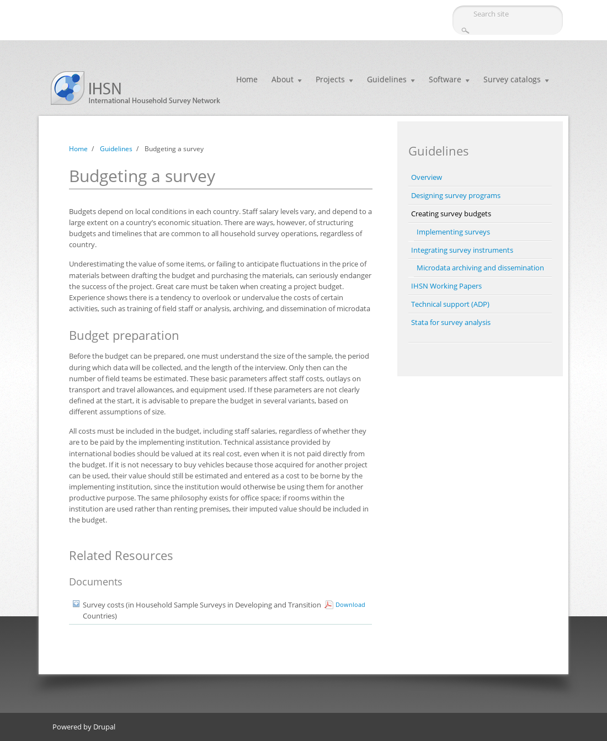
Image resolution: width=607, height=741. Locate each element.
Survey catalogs (512, 79)
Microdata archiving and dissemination (480, 268)
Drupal (104, 727)
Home (247, 79)
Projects (330, 79)
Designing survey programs (455, 195)
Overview (426, 177)
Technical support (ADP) (450, 304)
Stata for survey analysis (451, 322)
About (282, 79)
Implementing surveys (453, 232)
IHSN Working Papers (446, 286)
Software (445, 79)
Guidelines (387, 79)
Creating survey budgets (451, 213)
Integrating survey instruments (462, 250)
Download (350, 604)
